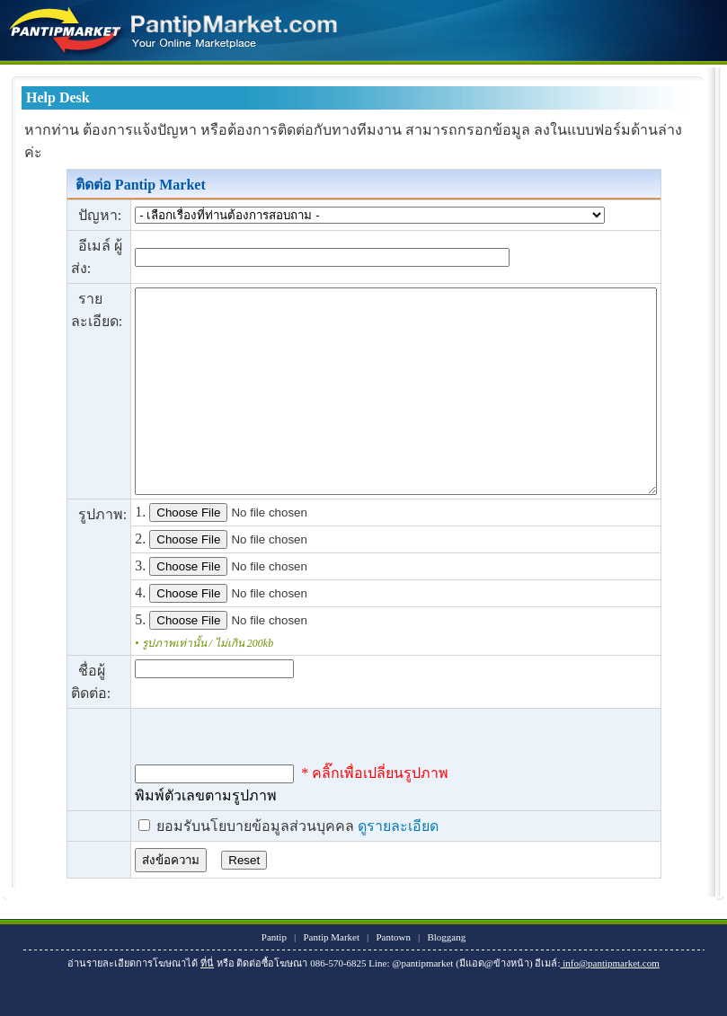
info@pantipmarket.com (610, 1003)
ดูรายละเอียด (364, 866)
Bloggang (447, 977)
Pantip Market (332, 977)
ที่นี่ (207, 1003)
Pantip (274, 977)
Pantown (394, 977)
